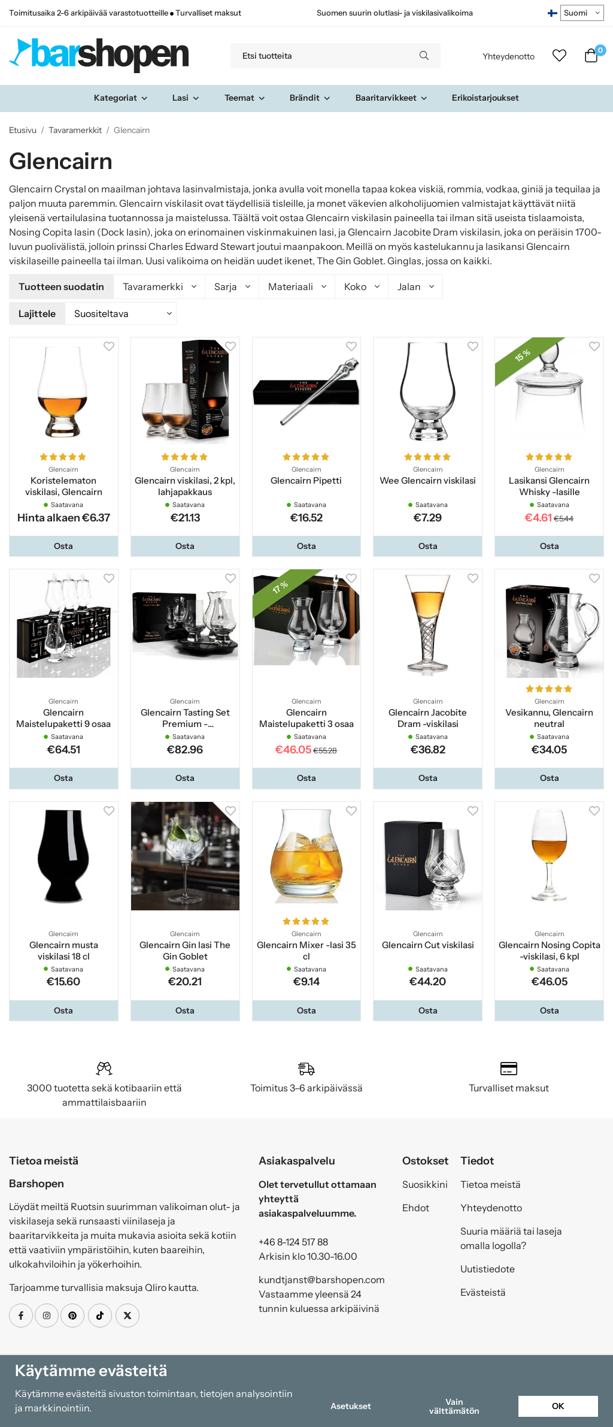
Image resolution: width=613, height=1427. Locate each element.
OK (558, 1406)
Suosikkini (425, 1182)
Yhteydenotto (508, 56)
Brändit (310, 97)
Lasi (186, 97)
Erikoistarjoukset (485, 97)
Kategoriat (121, 97)
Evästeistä (483, 1290)
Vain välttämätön (454, 1406)
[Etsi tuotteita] (319, 55)
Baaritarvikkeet (392, 97)
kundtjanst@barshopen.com (322, 1278)
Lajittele (37, 312)
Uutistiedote (487, 1267)
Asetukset (350, 1406)
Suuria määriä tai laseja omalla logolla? (511, 1236)
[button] (64, 544)
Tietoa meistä (490, 1182)
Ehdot (415, 1206)
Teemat (245, 97)
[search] (424, 55)
